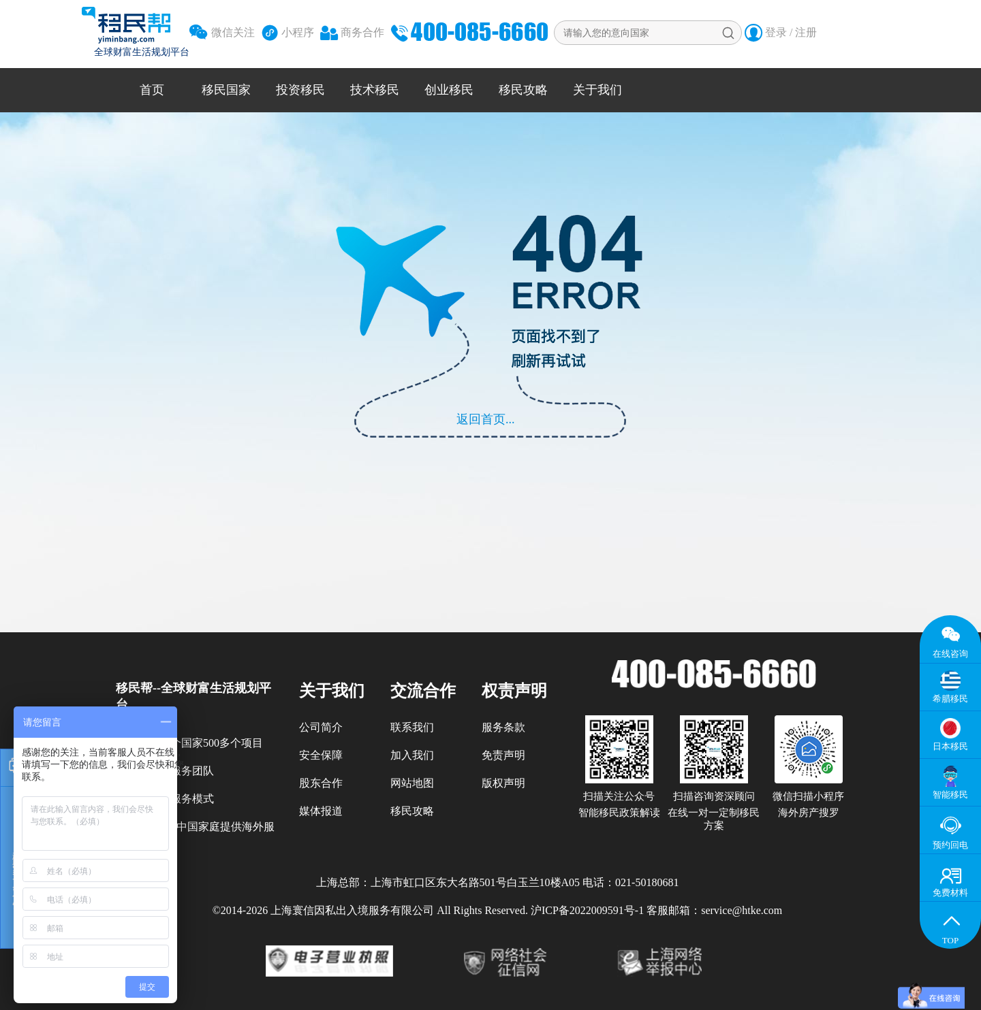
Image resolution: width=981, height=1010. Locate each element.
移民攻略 (523, 90)
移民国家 (226, 90)
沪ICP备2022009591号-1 (587, 910)
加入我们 (412, 755)
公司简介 (321, 727)
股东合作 (321, 783)
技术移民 (374, 90)
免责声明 (503, 755)
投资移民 (300, 90)
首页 (152, 90)
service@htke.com (741, 910)
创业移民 (448, 90)
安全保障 (321, 755)
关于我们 (597, 90)
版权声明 (503, 783)
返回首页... (485, 419)
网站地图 (412, 783)
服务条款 (503, 727)
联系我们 (412, 727)
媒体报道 (321, 811)
